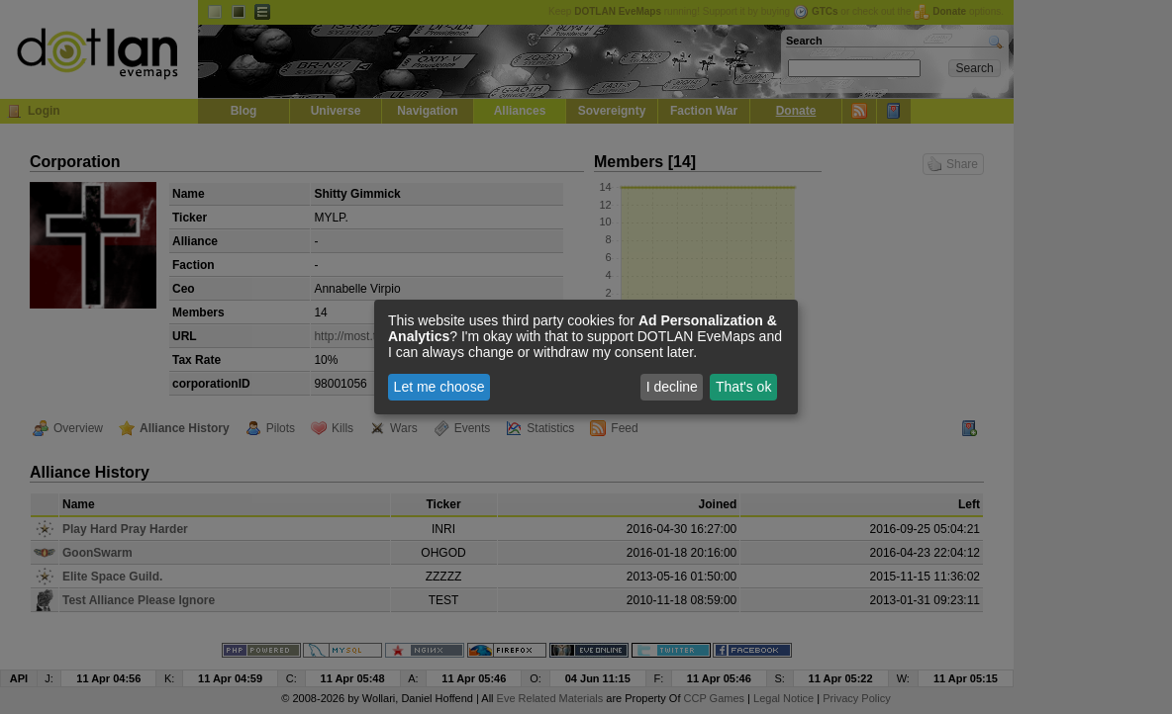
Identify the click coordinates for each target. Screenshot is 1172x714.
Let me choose (439, 387)
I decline (672, 387)
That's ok (743, 387)
